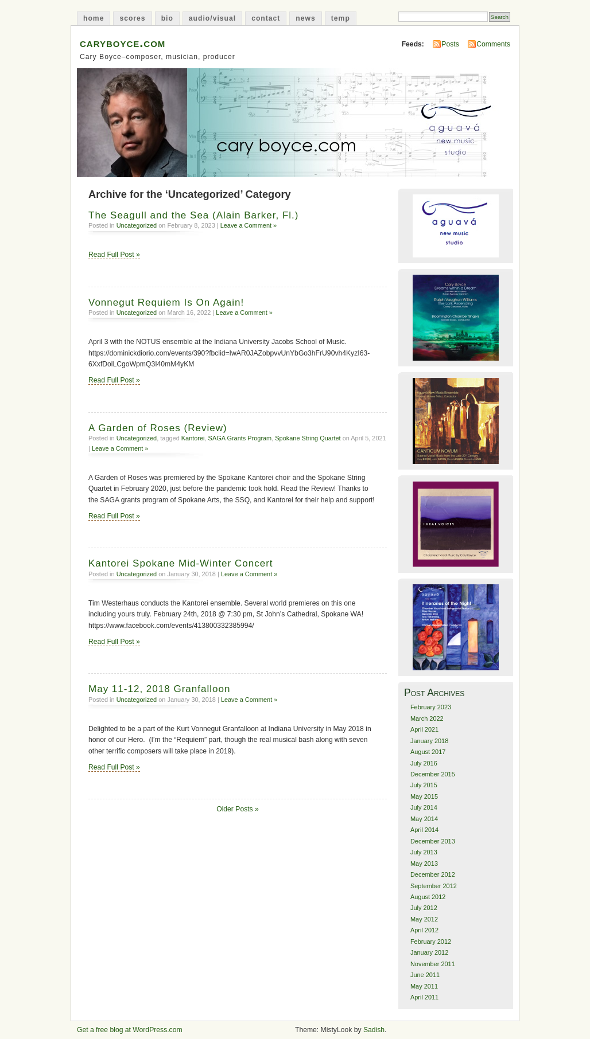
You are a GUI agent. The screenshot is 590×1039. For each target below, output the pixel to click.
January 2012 (429, 952)
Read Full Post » (114, 255)
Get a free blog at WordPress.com (130, 1030)
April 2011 (424, 997)
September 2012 (433, 885)
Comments (493, 44)
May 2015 (424, 796)
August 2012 (427, 896)
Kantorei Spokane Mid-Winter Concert (180, 563)
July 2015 (423, 785)
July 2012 (423, 907)
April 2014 (424, 829)
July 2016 (423, 763)
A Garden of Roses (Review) (157, 428)
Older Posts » (237, 809)
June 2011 (425, 974)
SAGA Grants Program (240, 438)
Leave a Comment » (248, 225)
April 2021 (424, 729)
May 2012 (424, 919)
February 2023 (430, 707)
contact (265, 18)
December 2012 (432, 874)
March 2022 (427, 718)
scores (132, 18)
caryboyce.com (122, 43)
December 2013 (432, 841)
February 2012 (430, 941)
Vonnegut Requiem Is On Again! (166, 302)
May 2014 (424, 818)
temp (340, 18)
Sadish (374, 1030)
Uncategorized (137, 225)
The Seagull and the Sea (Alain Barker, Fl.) (193, 215)
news (305, 18)
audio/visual (212, 18)
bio (167, 18)
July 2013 (423, 852)
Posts (450, 44)
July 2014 (423, 807)
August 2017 (427, 751)
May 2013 (424, 863)
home (93, 18)
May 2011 (424, 986)
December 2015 (432, 774)
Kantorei (193, 438)
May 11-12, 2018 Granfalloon (159, 688)
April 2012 (424, 930)
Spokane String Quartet (307, 438)
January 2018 (429, 740)
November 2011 (432, 963)
